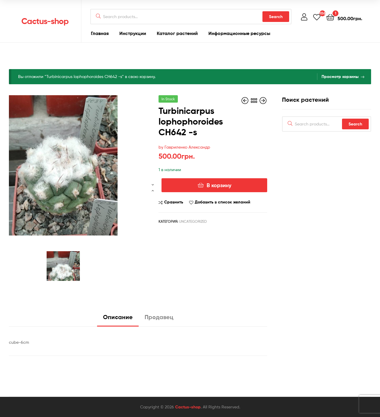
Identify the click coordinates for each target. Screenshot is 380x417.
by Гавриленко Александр (184, 146)
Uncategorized (193, 221)
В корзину (219, 185)
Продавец (159, 317)
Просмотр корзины (340, 76)
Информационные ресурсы (239, 33)
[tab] (118, 319)
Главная (100, 33)
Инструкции (132, 33)
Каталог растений (177, 33)
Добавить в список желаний (222, 202)
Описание (118, 317)
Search (276, 16)
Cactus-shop (45, 21)
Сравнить (173, 202)
